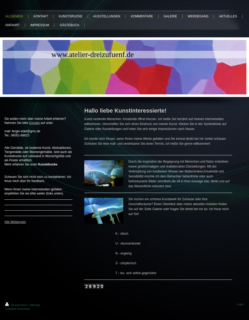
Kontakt (34, 123)
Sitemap (35, 305)
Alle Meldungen (15, 222)
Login (240, 304)
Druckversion (16, 305)
